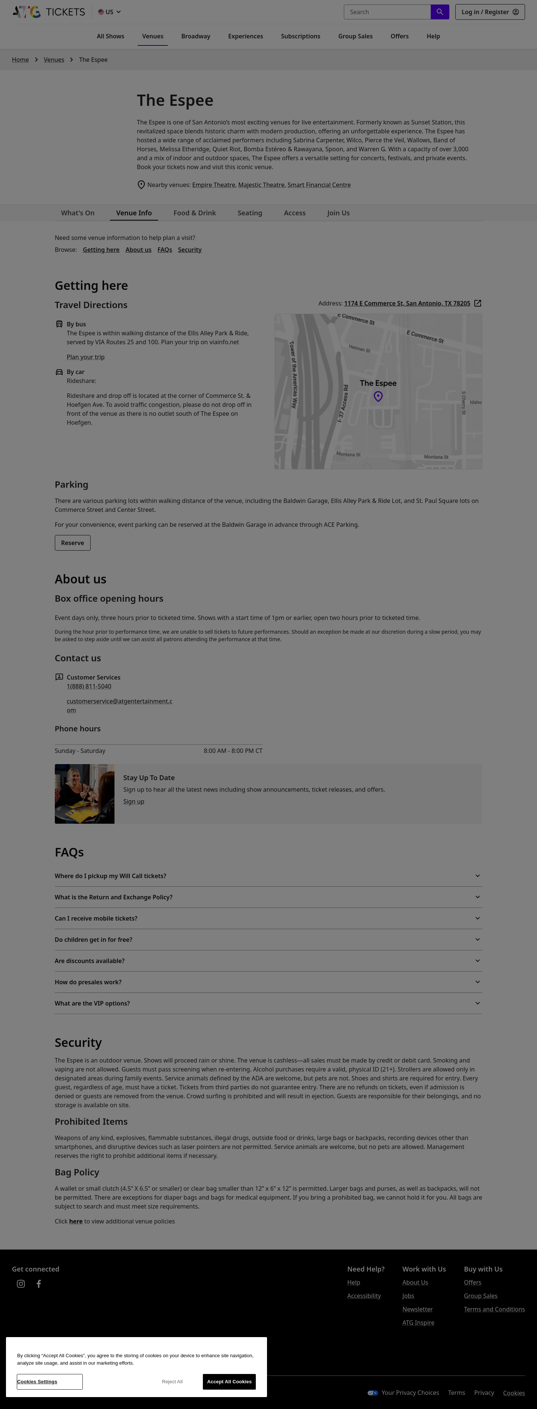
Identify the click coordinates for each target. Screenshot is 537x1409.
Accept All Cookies (229, 1381)
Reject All (172, 1381)
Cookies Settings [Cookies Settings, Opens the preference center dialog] (37, 1381)
